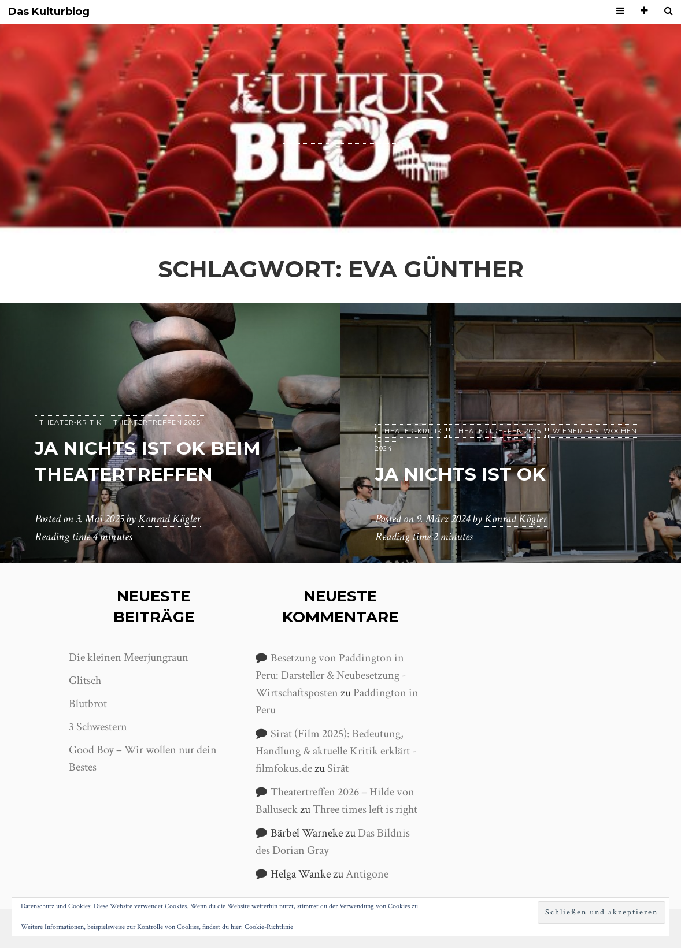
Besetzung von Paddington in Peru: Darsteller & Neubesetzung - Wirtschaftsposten (331, 675)
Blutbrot (88, 703)
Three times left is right (365, 809)
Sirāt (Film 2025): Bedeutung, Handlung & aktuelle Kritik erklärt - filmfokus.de (336, 751)
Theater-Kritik (70, 422)
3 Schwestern (98, 726)
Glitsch (85, 680)
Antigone (367, 874)
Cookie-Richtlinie (269, 927)
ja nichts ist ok (462, 474)
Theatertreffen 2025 (157, 422)
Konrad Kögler (169, 519)
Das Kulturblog (49, 12)
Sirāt (338, 768)
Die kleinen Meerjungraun (128, 657)
